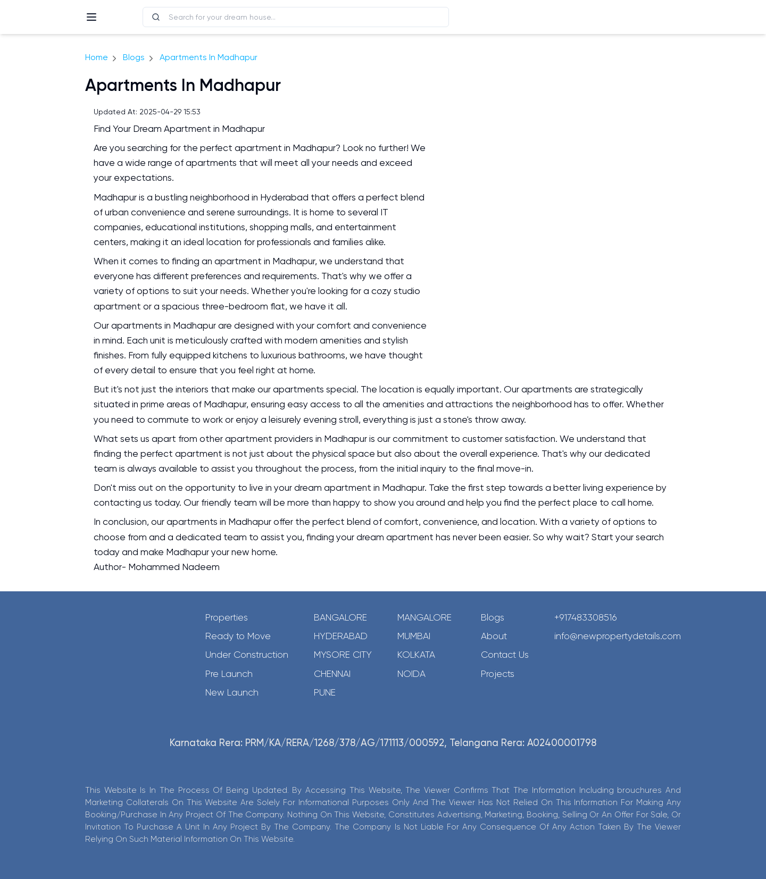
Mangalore (424, 617)
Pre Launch (229, 673)
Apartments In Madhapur (208, 57)
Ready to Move (238, 636)
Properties (226, 617)
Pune (325, 692)
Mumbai (413, 636)
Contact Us (505, 654)
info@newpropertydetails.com (617, 636)
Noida (411, 673)
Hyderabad (341, 636)
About (494, 636)
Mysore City (343, 654)
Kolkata (416, 654)
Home (96, 57)
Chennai (332, 673)
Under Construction (246, 654)
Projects (497, 673)
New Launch (232, 692)
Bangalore (340, 617)
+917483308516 (585, 617)
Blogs (134, 57)
